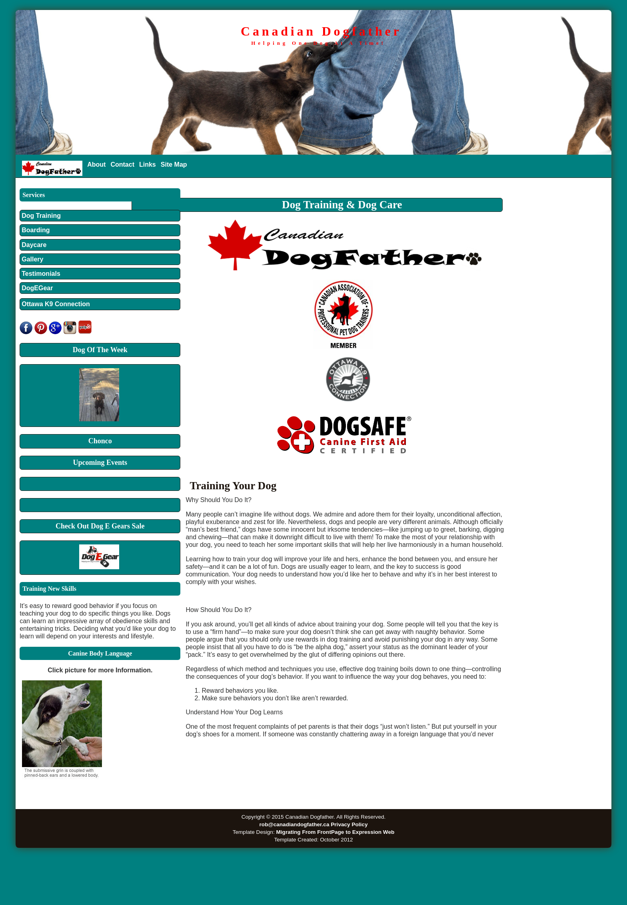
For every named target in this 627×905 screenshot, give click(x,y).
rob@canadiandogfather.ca (294, 824)
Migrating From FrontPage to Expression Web (335, 832)
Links (147, 164)
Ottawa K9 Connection (56, 304)
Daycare (34, 244)
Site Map (174, 164)
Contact (122, 164)
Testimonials (41, 273)
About (96, 164)
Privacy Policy (349, 824)
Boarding (36, 230)
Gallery (35, 259)
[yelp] (85, 332)
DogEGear (37, 288)
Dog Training (41, 215)
